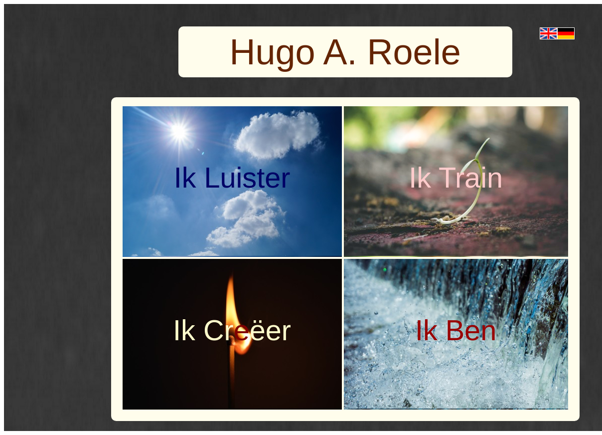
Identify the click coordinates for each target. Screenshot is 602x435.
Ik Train (456, 178)
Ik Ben (455, 330)
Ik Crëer (232, 330)
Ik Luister (232, 178)
